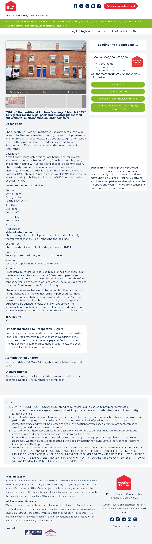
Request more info (118, 91)
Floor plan (118, 84)
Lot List (101, 31)
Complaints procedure (124, 526)
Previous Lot (119, 31)
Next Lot (138, 31)
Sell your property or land (121, 6)
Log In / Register (81, 31)
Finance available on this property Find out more (118, 107)
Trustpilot (11, 528)
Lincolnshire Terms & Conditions (118, 98)
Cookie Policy (134, 494)
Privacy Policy (114, 494)
